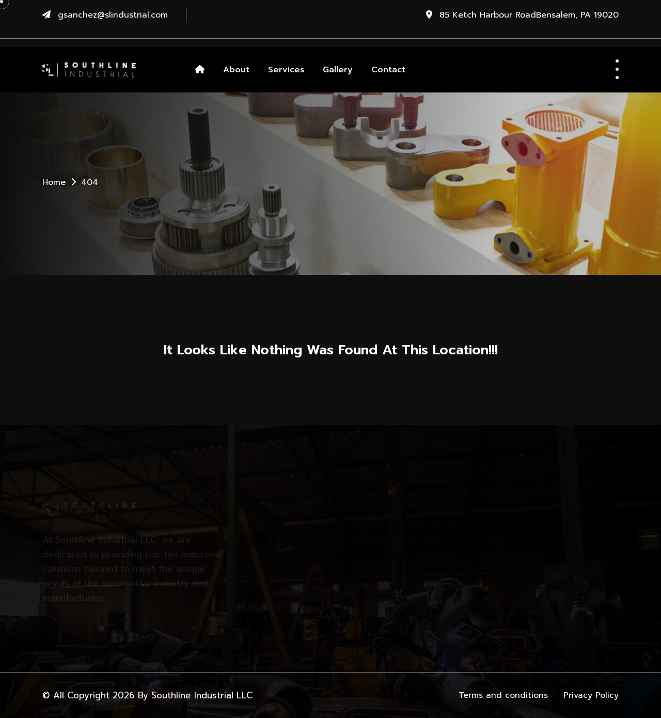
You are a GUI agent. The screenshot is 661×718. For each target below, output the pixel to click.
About (236, 70)
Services (286, 70)
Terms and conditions (503, 695)
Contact (388, 70)
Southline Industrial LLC (202, 695)
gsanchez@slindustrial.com (113, 15)
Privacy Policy (591, 695)
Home (54, 182)
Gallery (338, 70)
